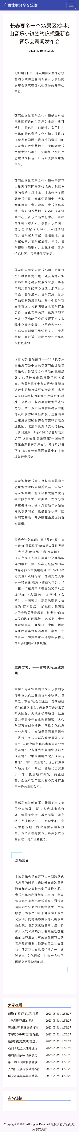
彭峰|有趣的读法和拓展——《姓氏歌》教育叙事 (23, 1014)
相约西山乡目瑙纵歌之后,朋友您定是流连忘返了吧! (23, 1056)
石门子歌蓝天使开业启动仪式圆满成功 (22, 1049)
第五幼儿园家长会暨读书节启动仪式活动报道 (22, 1063)
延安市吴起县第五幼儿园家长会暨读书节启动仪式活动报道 (22, 1076)
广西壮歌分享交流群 (21, 5)
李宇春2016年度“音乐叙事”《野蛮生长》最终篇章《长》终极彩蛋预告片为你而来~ (23, 1035)
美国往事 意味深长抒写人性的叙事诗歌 (23, 1028)
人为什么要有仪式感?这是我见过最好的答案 (23, 1070)
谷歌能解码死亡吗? (20, 1020)
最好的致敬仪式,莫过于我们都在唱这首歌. (23, 1042)
